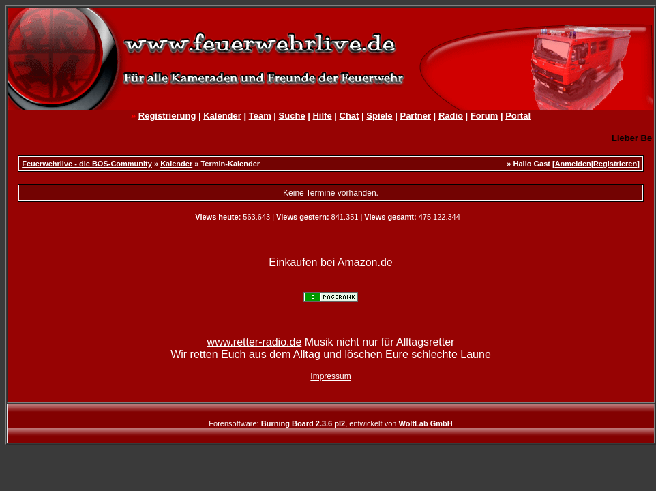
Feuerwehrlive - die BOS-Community (87, 164)
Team (260, 115)
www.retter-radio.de (254, 342)
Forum (484, 115)
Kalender (222, 115)
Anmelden (573, 164)
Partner (415, 115)
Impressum (330, 376)
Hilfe (321, 115)
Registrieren (615, 164)
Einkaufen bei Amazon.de (330, 262)
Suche (292, 115)
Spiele (379, 115)
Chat (349, 115)
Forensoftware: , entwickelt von (330, 423)
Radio (450, 115)
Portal (518, 115)
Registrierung (167, 115)
